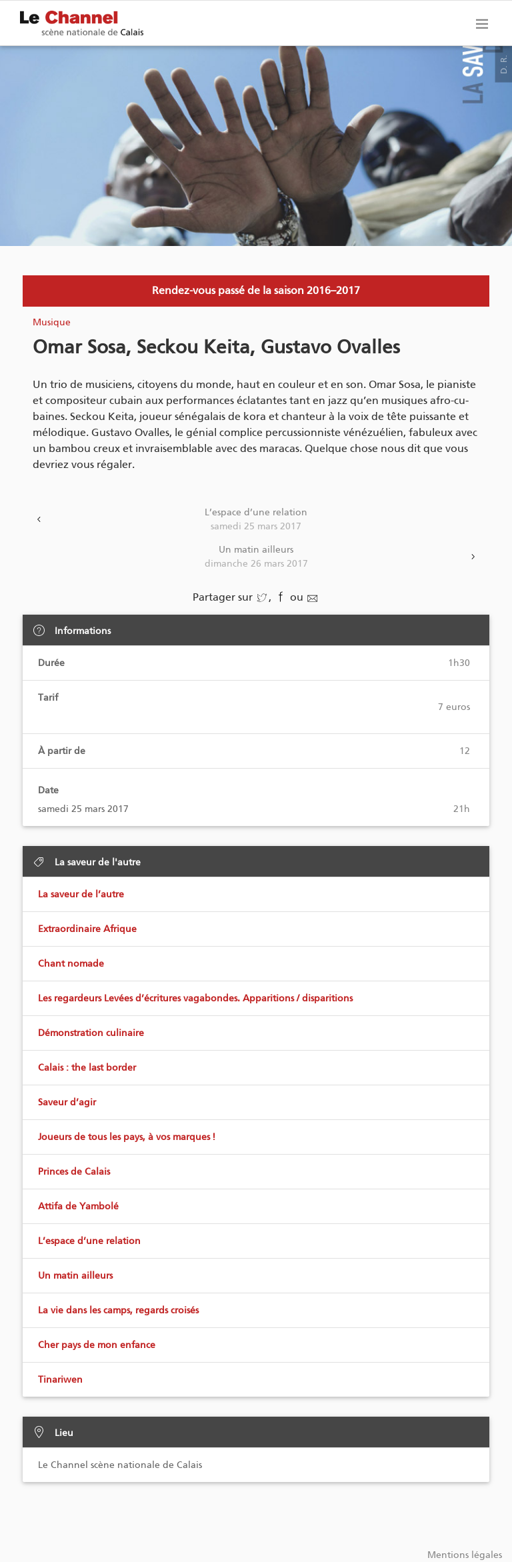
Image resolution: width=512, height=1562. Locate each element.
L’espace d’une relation (256, 520)
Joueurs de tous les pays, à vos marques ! (126, 1137)
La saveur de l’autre (81, 894)
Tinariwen (60, 1379)
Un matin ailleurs (256, 557)
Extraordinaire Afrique (87, 929)
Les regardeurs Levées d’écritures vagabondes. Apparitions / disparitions (195, 998)
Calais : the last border (87, 1067)
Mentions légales (464, 1555)
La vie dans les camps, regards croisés (118, 1310)
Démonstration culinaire (91, 1033)
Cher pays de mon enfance (96, 1345)
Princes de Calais (74, 1171)
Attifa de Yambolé (78, 1206)
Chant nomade (71, 963)
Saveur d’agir (67, 1102)
